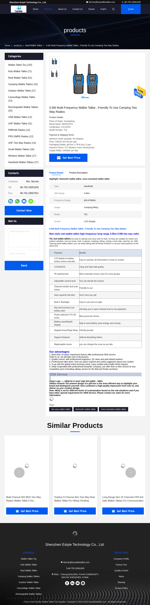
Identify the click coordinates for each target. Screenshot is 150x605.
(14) (22, 143)
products (18, 45)
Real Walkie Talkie (33, 45)
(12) (20, 117)
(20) (23, 109)
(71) (20, 71)
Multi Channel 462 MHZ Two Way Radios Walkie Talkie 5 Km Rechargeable (23, 499)
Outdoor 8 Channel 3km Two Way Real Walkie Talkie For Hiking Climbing (74, 499)
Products (48, 9)
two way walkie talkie (60, 409)
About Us (62, 9)
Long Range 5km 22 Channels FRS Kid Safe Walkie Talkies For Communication (123, 499)
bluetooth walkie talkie (86, 409)
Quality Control (121, 570)
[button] (19, 472)
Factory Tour (121, 565)
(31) (20, 123)
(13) (21, 99)
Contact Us (77, 9)
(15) (23, 84)
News (121, 576)
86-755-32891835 (131, 2)
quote (131, 9)
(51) (20, 78)
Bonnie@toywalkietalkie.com (101, 2)
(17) (22, 156)
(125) (20, 65)
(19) (21, 149)
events (91, 9)
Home (35, 9)
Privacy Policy (121, 588)
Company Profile (121, 559)
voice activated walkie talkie (113, 409)
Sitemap (121, 582)
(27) (22, 90)
